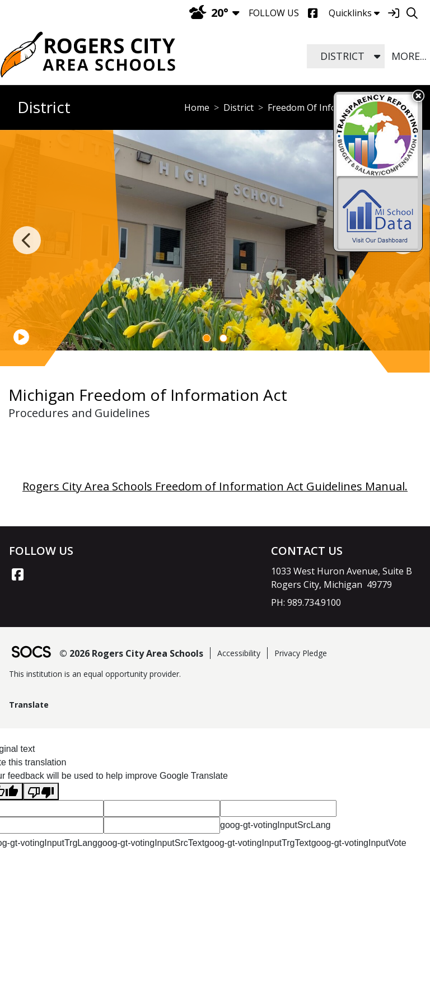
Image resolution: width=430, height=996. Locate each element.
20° (208, 12)
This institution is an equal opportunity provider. (95, 673)
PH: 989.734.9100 (306, 602)
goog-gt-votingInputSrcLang (275, 825)
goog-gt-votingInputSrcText (150, 843)
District (238, 107)
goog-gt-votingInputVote (358, 843)
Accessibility (238, 653)
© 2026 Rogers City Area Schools (131, 653)
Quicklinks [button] (354, 13)
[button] (377, 56)
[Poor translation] (41, 791)
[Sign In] (393, 13)
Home (196, 107)
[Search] (412, 13)
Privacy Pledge (300, 653)
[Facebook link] (17, 574)
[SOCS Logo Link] (31, 653)
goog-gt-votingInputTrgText (257, 843)
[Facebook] (312, 13)
